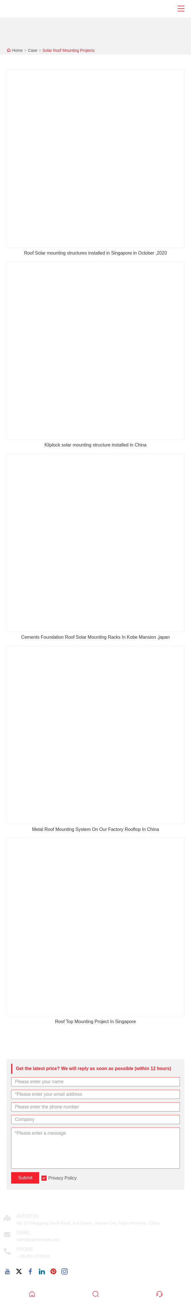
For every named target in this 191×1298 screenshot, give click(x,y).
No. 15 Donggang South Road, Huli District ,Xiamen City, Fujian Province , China (88, 1223)
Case (32, 50)
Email (23, 1232)
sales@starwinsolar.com (38, 1239)
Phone (25, 1249)
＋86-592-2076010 (33, 1256)
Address (28, 1216)
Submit (25, 1177)
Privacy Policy (62, 1178)
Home (17, 50)
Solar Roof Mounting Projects (69, 50)
